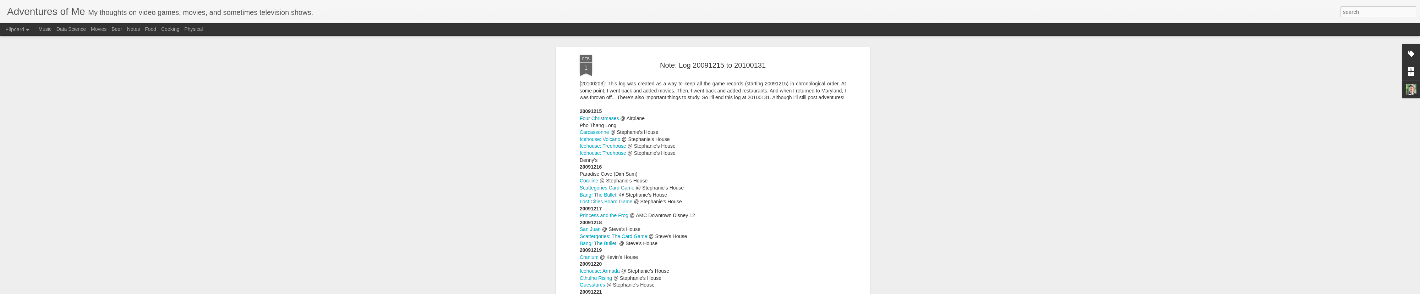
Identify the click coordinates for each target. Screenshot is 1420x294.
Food (150, 29)
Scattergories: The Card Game (613, 187)
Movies (98, 29)
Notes (133, 29)
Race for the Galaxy (602, 145)
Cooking (170, 29)
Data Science (71, 29)
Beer (116, 29)
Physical (193, 29)
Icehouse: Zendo (598, 124)
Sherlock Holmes (598, 103)
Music (44, 29)
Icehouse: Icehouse (601, 214)
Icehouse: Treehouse (603, 138)
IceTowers (591, 75)
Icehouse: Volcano (600, 207)
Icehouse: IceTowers (602, 117)
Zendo (587, 48)
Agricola (589, 179)
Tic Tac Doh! (593, 41)
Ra (583, 54)
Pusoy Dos (592, 96)
